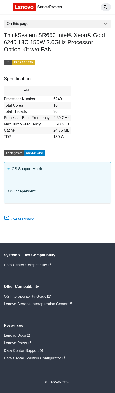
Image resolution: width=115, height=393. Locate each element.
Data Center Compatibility (27, 265)
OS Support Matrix (27, 169)
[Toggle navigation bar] (7, 7)
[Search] (106, 7)
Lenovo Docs (17, 335)
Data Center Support (23, 351)
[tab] (11, 182)
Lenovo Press (17, 343)
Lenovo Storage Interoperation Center (38, 304)
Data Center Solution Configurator (34, 358)
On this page (17, 24)
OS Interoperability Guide (27, 296)
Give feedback (19, 219)
